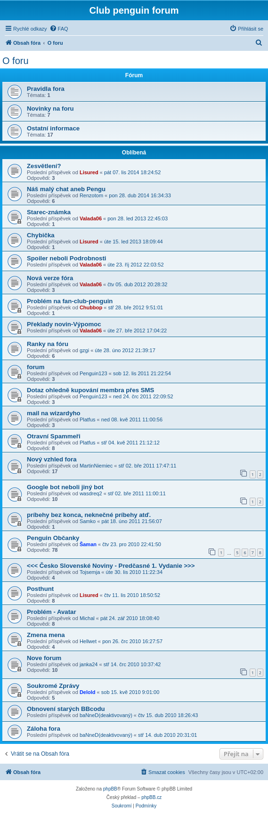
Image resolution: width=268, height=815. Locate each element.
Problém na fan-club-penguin (70, 301)
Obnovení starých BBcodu (66, 708)
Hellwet (88, 641)
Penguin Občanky (53, 537)
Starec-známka (49, 212)
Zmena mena (46, 634)
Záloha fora (43, 728)
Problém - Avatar (51, 611)
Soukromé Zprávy (53, 685)
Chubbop (91, 307)
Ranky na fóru (47, 343)
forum (35, 367)
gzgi (84, 350)
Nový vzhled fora (52, 459)
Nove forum (44, 658)
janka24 (89, 664)
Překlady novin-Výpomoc (64, 324)
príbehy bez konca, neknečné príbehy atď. (89, 514)
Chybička (41, 235)
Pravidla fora (46, 88)
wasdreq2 (91, 493)
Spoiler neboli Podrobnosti (66, 258)
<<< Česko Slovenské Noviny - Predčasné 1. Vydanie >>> (111, 565)
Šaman (88, 544)
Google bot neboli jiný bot (65, 487)
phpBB (110, 788)
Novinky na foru (50, 108)
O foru (15, 61)
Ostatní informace (53, 128)
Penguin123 (93, 373)
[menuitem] (58, 28)
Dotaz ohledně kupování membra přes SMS (90, 390)
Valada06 (91, 218)
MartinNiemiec (96, 465)
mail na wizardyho (54, 413)
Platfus (88, 419)
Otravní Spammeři (54, 436)
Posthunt (40, 588)
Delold (88, 692)
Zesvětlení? (44, 165)
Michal (87, 618)
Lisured (89, 172)
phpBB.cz (151, 797)
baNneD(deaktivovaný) (106, 715)
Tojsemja (90, 572)
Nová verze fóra (50, 278)
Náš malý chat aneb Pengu (66, 189)
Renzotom (91, 195)
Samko (88, 521)
